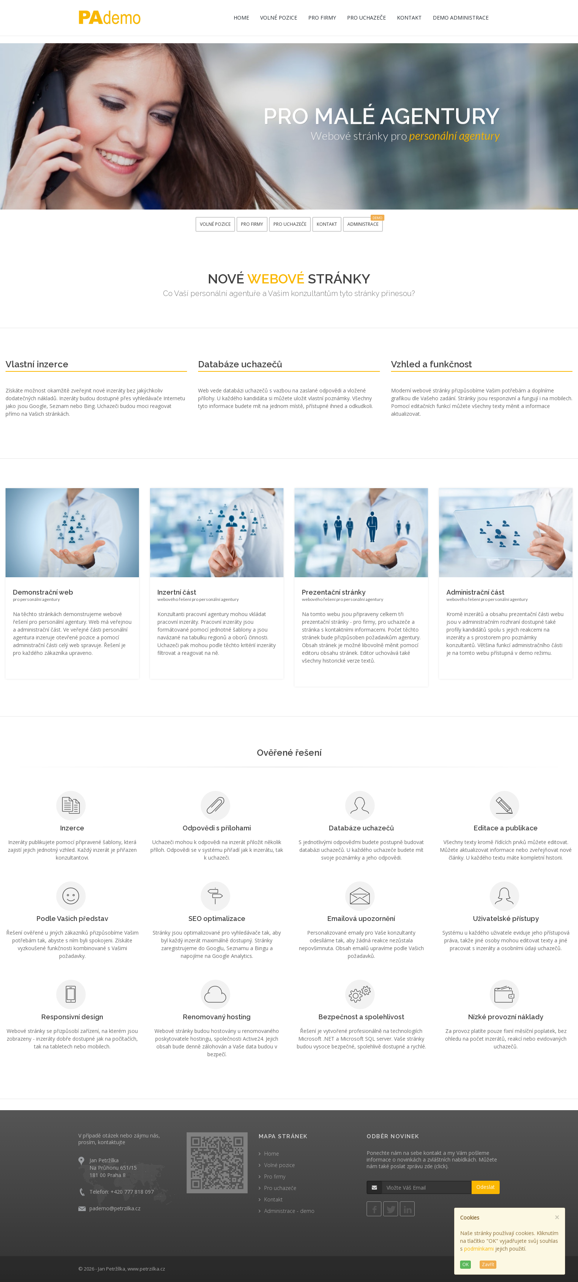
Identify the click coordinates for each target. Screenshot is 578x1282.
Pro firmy (274, 1176)
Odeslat (485, 1186)
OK (465, 1264)
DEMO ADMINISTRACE (461, 17)
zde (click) (436, 1166)
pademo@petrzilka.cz (114, 1208)
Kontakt (273, 1199)
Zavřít (488, 1264)
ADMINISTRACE (365, 222)
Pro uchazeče (280, 1187)
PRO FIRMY (322, 17)
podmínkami (479, 1248)
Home (271, 1153)
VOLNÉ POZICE (278, 17)
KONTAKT (409, 17)
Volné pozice (279, 1165)
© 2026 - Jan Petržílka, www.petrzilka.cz (121, 1268)
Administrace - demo (289, 1210)
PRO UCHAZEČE (366, 17)
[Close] (557, 1217)
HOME (241, 17)
